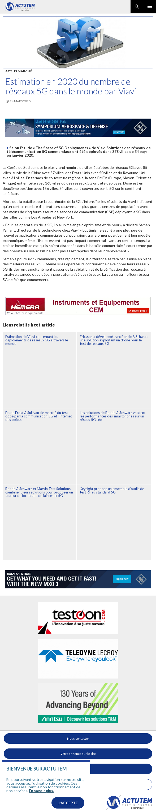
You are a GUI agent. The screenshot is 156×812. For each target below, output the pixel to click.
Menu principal (149, 6)
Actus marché (18, 71)
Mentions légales (78, 784)
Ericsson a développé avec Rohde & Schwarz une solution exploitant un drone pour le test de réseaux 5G (114, 340)
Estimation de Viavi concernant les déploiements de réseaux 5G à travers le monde (36, 340)
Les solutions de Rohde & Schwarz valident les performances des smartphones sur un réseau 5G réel (112, 416)
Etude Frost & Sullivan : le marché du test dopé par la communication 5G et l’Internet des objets (38, 416)
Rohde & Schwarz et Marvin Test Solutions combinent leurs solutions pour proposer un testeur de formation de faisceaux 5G (39, 492)
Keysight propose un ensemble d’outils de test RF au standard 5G (112, 490)
